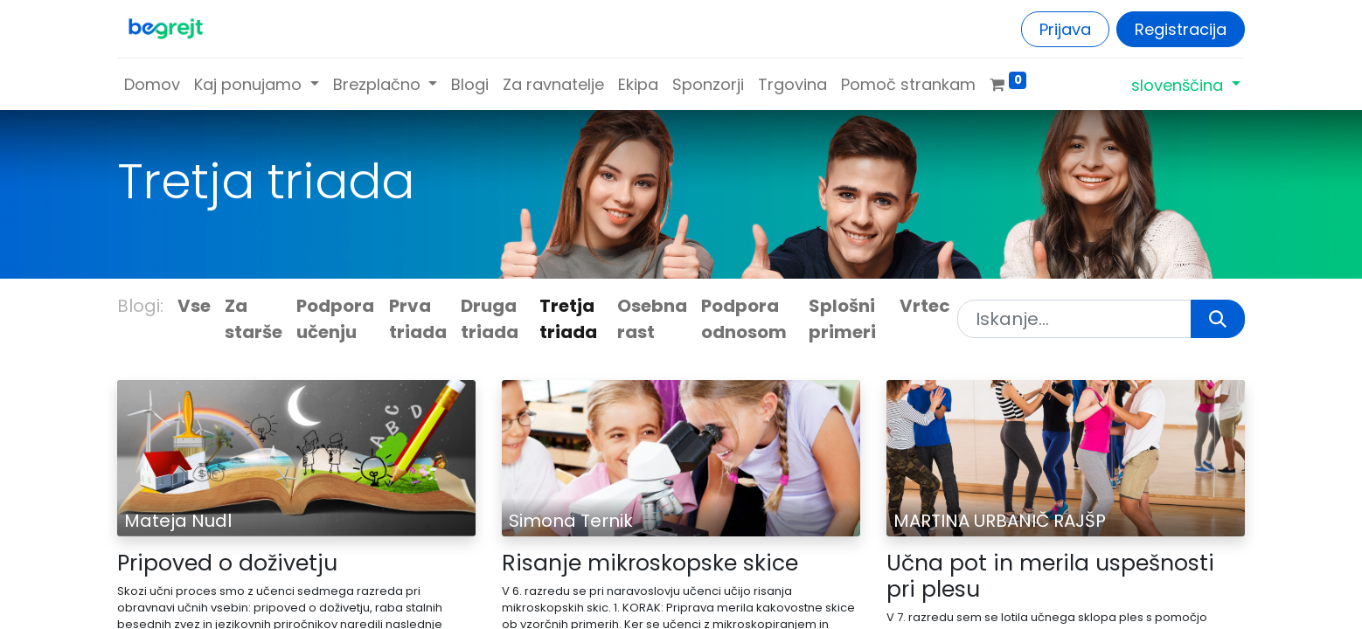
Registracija (1180, 29)
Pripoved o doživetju (227, 563)
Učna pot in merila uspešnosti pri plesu (1050, 576)
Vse (194, 306)
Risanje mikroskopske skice (650, 563)
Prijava (1065, 29)
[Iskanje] (1218, 319)
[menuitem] (152, 84)
